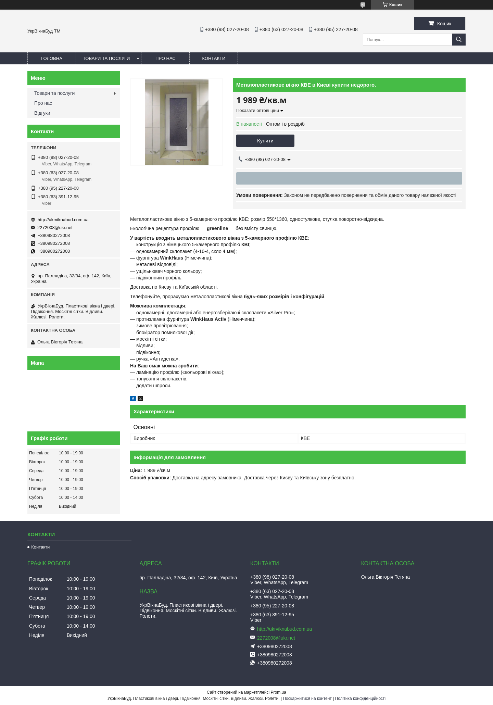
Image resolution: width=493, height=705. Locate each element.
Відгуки (42, 113)
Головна (51, 58)
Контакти (213, 58)
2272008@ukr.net (55, 227)
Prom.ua (278, 692)
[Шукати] (459, 40)
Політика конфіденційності (360, 698)
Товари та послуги (106, 58)
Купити (265, 140)
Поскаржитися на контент (307, 698)
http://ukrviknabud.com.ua (63, 219)
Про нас (165, 58)
